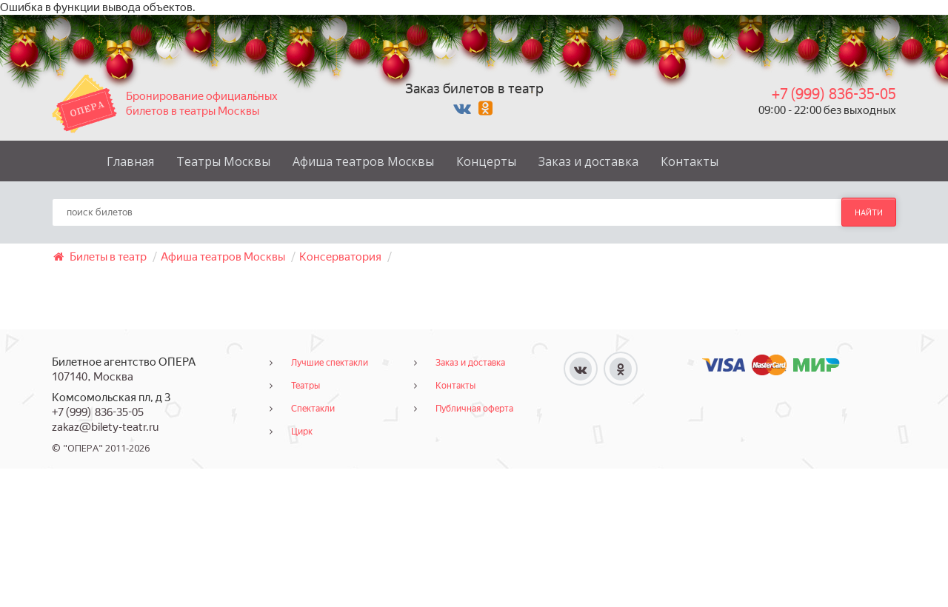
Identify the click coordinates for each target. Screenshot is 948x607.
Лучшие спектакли (329, 363)
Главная (130, 161)
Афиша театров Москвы (363, 161)
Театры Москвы (223, 161)
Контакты (689, 161)
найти (869, 212)
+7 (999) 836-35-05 (834, 94)
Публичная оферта (474, 408)
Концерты (486, 161)
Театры (305, 385)
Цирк (302, 431)
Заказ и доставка (588, 161)
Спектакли (313, 408)
